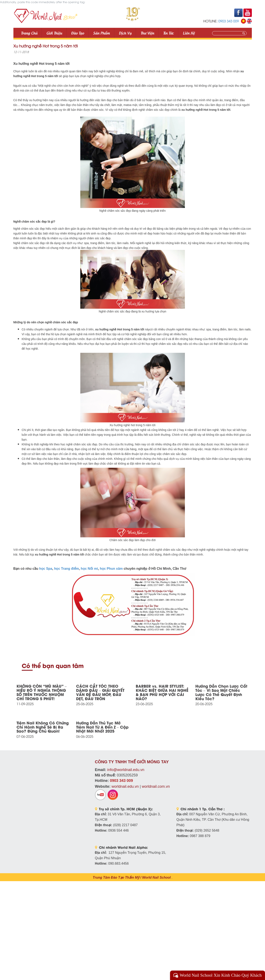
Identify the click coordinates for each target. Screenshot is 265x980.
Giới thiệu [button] (54, 32)
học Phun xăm (111, 568)
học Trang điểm (66, 568)
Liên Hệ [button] (189, 32)
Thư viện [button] (147, 32)
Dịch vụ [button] (125, 32)
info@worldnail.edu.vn (125, 770)
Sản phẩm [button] (101, 32)
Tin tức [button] (168, 32)
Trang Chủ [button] (29, 32)
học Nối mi (89, 568)
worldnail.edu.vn (125, 786)
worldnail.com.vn (156, 786)
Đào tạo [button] (77, 32)
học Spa (45, 568)
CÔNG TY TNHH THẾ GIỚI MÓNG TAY (132, 762)
